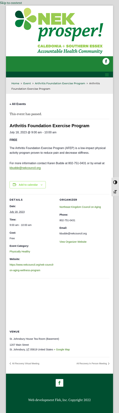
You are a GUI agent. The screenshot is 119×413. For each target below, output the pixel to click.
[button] (106, 61)
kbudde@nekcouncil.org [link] (25, 167)
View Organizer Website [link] (73, 241)
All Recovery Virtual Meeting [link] (25, 363)
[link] (59, 54)
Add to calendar (28, 184)
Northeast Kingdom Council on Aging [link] (80, 207)
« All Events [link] (18, 104)
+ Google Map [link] (62, 349)
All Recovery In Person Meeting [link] (91, 363)
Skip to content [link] (11, 3)
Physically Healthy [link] (20, 251)
